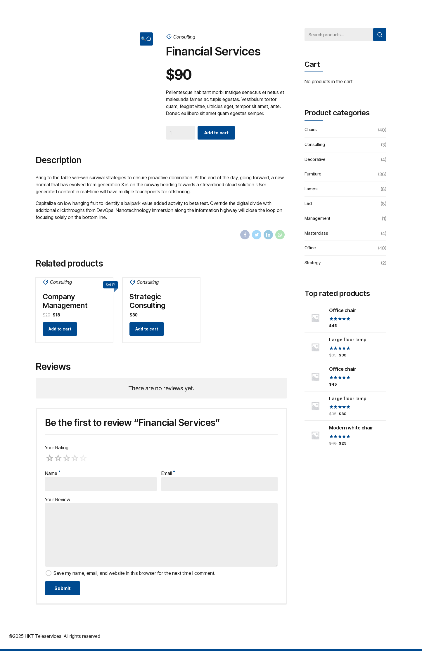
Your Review (57, 501)
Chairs (311, 131)
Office (311, 250)
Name (52, 475)
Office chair (342, 311)
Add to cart (218, 133)
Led (308, 205)
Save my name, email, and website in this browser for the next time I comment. (134, 575)
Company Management (65, 301)
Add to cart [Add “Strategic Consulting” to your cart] (147, 330)
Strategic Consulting (148, 301)
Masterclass (317, 235)
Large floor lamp (347, 341)
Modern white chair (351, 429)
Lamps (311, 190)
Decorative (316, 161)
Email (168, 475)
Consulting (184, 37)
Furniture (313, 176)
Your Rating (56, 449)
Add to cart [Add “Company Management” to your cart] (60, 330)
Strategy (313, 264)
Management (318, 220)
